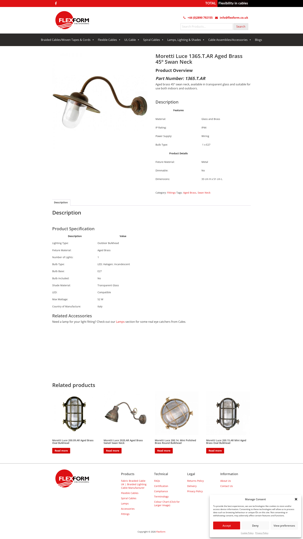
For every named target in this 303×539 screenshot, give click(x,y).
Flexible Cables (109, 39)
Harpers (88, 221)
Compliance (161, 491)
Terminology (161, 496)
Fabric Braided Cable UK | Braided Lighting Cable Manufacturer (133, 484)
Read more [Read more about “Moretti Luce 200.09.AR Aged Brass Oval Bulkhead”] (61, 450)
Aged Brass (189, 192)
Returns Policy (195, 480)
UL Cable (132, 39)
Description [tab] (61, 202)
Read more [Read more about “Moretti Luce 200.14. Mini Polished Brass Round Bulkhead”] (163, 450)
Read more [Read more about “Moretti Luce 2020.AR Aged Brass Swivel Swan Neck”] (112, 450)
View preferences (284, 525)
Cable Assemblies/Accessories (229, 39)
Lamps (120, 322)
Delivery (192, 486)
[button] (296, 499)
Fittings (171, 192)
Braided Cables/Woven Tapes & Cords (67, 39)
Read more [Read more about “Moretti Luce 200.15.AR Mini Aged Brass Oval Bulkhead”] (215, 450)
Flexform (160, 531)
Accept (227, 525)
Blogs (258, 40)
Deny (255, 525)
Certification (161, 486)
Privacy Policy (261, 532)
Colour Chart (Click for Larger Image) (167, 503)
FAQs (157, 480)
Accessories (128, 508)
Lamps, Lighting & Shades (186, 39)
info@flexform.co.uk (234, 18)
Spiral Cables (153, 39)
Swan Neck (204, 192)
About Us (225, 480)
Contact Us (226, 486)
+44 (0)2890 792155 (200, 18)
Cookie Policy (247, 532)
